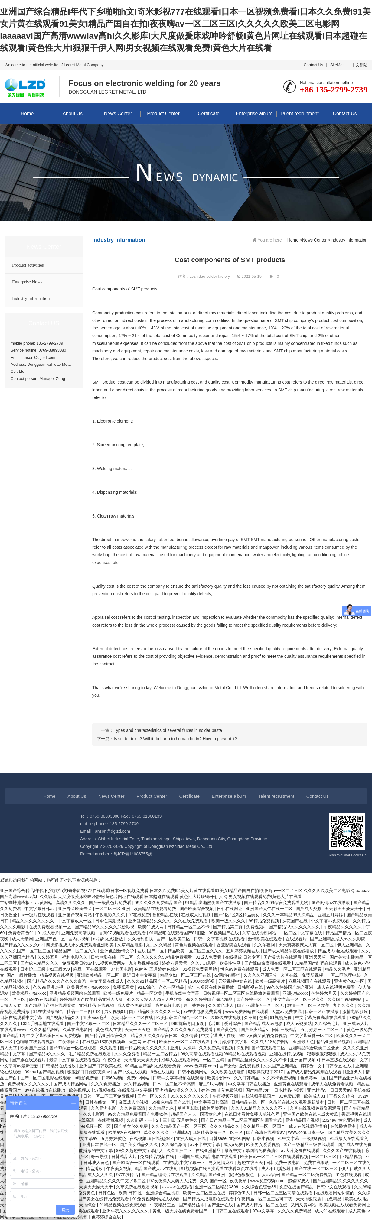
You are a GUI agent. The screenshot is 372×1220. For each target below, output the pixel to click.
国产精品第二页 (228, 926)
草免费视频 (232, 1090)
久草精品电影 (130, 945)
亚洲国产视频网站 (75, 914)
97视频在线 (105, 1090)
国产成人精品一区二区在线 (263, 1204)
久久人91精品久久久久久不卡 (259, 1108)
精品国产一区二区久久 (76, 951)
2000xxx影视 (203, 981)
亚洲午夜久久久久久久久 (126, 1211)
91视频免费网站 (110, 963)
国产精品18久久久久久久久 (295, 926)
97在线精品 (127, 1174)
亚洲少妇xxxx (295, 993)
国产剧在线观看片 (29, 1059)
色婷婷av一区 (313, 1078)
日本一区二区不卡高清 (174, 1084)
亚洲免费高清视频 (78, 932)
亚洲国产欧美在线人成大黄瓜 (311, 1114)
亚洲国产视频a (304, 1059)
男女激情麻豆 (221, 1162)
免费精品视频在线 (157, 1156)
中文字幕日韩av (40, 908)
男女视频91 (115, 1011)
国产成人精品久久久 (40, 963)
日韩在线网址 (230, 908)
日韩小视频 (264, 1138)
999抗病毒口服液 (188, 1023)
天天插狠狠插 (309, 1198)
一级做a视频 (314, 1138)
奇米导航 (100, 1156)
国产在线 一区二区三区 (316, 1168)
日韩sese (218, 1138)
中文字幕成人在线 (218, 1035)
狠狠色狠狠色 (242, 1174)
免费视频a (256, 926)
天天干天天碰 (138, 1029)
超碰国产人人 (184, 1114)
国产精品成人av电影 (264, 1023)
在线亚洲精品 (208, 1150)
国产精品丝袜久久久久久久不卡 (257, 1059)
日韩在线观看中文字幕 (22, 1017)
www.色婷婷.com (200, 1065)
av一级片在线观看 (38, 914)
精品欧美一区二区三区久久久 (196, 951)
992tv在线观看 (43, 999)
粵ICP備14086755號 (133, 854)
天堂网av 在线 (143, 1041)
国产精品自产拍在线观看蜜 (50, 1005)
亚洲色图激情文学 (117, 951)
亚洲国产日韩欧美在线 (101, 1065)
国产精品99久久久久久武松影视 (105, 926)
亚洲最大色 (303, 1041)
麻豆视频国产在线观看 (310, 981)
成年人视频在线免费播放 (211, 987)
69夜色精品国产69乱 (172, 1102)
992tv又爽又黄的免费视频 (263, 1035)
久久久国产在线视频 (342, 1150)
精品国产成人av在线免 (157, 1168)
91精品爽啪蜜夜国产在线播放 (213, 902)
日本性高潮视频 (110, 920)
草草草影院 (189, 1108)
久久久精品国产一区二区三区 (179, 1126)
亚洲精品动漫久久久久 (177, 1090)
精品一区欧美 (150, 993)
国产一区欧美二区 (173, 938)
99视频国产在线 (224, 932)
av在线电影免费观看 (203, 1011)
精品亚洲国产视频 (333, 1041)
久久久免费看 (127, 1053)
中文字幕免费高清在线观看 (321, 1017)
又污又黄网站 (304, 1204)
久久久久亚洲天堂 (261, 975)
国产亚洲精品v (255, 1029)
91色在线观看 (348, 1174)
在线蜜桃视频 (111, 1120)
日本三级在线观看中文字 (345, 1059)
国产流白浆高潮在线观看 (268, 963)
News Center (118, 113)
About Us (73, 113)
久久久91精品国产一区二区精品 (157, 981)
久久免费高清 (133, 1108)
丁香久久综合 (342, 1096)
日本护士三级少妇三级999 (45, 969)
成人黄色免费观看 (134, 1005)
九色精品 (334, 1198)
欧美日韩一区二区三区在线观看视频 (274, 1156)
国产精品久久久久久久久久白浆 (57, 981)
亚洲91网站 (240, 1138)
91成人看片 (48, 932)
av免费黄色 (84, 1192)
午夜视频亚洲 (226, 1096)
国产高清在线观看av (266, 1132)
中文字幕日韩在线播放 (250, 1084)
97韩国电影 (121, 969)
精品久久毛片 (338, 969)
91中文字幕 (288, 1138)
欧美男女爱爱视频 (263, 1144)
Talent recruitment (299, 113)
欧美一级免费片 (118, 993)
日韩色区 (107, 1192)
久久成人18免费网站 (270, 1041)
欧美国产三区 (33, 1047)
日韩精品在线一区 (248, 1102)
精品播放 (95, 1168)
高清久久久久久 (71, 902)
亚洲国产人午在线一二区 (270, 908)
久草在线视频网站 (259, 932)
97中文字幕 (264, 1211)
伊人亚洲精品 (350, 945)
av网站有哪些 (227, 975)
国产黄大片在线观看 (283, 957)
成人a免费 (234, 1144)
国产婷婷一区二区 (253, 999)
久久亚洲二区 (180, 1150)
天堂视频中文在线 (235, 981)
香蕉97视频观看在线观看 (123, 932)
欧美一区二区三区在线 (205, 1192)
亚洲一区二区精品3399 (217, 1186)
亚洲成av (181, 1132)
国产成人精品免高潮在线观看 (314, 1071)
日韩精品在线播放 (59, 1065)
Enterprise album (254, 113)
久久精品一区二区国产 (264, 1126)
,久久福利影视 (140, 938)
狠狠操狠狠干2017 (266, 1071)
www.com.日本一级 (306, 1132)
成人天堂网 (22, 938)
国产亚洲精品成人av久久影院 (338, 938)
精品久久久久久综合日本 (154, 1035)
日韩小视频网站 (193, 1071)
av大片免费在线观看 (301, 1150)
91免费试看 (290, 1096)
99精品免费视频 (264, 920)
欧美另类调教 (215, 1108)
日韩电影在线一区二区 (112, 957)
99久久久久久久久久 (190, 1096)
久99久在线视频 (226, 1017)
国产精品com (259, 1090)
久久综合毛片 (327, 1023)
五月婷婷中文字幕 (231, 1041)
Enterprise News (27, 281)
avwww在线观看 (177, 1186)
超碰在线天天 (250, 1162)
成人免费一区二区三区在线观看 (292, 969)
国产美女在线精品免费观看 (104, 1198)
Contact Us (313, 65)
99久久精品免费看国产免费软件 (138, 1114)
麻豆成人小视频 (134, 1102)
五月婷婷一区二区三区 (322, 1029)
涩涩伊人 (354, 1071)
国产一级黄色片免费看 (110, 902)
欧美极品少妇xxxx (29, 993)
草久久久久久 (157, 1132)
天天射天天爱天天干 (344, 908)
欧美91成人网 (151, 926)
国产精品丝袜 (192, 1204)
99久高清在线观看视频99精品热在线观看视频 (224, 1053)
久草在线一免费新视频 (302, 975)
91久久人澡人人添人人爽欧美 (155, 999)
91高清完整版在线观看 (84, 1132)
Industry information (31, 298)
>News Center (313, 240)
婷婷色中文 (312, 1065)
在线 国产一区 (151, 951)
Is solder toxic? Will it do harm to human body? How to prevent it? (175, 738)
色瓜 (263, 1017)
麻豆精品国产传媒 (29, 1217)
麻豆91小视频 (212, 1084)
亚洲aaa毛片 (95, 1017)
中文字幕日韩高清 (211, 1102)
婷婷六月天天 (175, 963)
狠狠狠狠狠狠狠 (322, 1053)
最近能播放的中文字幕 (92, 1150)
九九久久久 (344, 1005)
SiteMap (337, 65)
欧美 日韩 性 (131, 1192)
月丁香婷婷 (195, 1005)
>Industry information (347, 240)
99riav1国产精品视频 (44, 1071)
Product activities (28, 265)
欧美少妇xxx (219, 1078)
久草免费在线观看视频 (138, 1186)
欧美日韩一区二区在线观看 (185, 1041)
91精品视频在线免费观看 (123, 1204)
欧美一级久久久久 (228, 920)
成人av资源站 (299, 1023)
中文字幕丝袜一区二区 (312, 1035)
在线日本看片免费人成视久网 (252, 1114)
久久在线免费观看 (191, 920)
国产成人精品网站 (71, 1084)
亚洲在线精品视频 (287, 1053)
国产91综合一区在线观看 (73, 1047)
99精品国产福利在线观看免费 (153, 1065)
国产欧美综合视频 (197, 908)
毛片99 (214, 1023)
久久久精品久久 (225, 1126)
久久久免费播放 (106, 1084)
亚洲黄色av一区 (349, 981)
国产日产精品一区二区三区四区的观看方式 (242, 1120)
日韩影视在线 (250, 987)
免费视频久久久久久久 (29, 1084)
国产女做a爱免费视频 (240, 1065)
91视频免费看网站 (200, 969)
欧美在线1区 (357, 1198)
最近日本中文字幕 (140, 975)
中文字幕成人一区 (75, 920)
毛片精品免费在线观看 (90, 1053)
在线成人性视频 (196, 914)
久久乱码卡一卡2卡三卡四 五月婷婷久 (162, 1120)
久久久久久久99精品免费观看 (165, 957)
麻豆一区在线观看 (90, 969)
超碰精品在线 (165, 914)
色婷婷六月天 (324, 993)
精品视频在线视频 (57, 975)
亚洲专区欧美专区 (75, 908)
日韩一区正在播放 (322, 1011)
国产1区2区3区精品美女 (237, 914)
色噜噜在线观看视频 (35, 1041)
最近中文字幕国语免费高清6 (251, 1150)
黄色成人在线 (109, 1029)
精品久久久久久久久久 (33, 920)
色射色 (141, 969)
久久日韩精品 (247, 1078)
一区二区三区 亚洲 (113, 908)
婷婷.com (210, 1090)
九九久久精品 (159, 945)
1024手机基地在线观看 (42, 1023)
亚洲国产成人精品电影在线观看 (208, 1156)
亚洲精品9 (317, 1090)
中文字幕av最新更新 (20, 1065)
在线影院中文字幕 (135, 1090)
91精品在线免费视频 (69, 1217)
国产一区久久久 (152, 1096)
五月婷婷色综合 (164, 969)
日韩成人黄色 (96, 1162)
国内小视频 (79, 938)
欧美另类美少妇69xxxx (88, 987)
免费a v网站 (139, 1078)
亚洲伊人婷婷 (183, 1047)
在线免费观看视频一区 (50, 926)
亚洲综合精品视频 (163, 1192)
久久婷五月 (48, 957)
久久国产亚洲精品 (281, 1065)
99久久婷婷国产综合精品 (210, 999)
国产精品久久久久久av (22, 945)
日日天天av (340, 1090)
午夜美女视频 (119, 1168)
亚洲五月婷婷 (331, 914)
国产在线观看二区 (268, 1047)
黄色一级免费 (359, 1029)
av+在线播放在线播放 (45, 1090)
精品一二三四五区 (84, 1011)
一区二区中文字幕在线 (301, 932)
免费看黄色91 (21, 932)
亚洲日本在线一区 (99, 1144)
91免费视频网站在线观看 (156, 1198)
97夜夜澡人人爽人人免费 (173, 1180)
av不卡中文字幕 (205, 1144)
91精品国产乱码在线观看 (318, 963)
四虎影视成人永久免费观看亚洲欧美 (80, 945)
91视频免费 (281, 1017)
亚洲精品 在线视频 (97, 1005)
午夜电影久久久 (110, 914)
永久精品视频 (137, 1084)
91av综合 (147, 987)
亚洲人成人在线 (191, 1138)
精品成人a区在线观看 (338, 951)
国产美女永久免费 (131, 1126)
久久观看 (109, 1047)
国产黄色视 (227, 1029)
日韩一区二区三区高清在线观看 (283, 1192)
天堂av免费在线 (287, 1011)
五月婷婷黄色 (114, 1138)
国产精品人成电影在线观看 (209, 1198)
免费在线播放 (317, 1162)
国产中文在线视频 (130, 1071)
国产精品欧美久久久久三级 (155, 1011)
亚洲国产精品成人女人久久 (88, 1174)
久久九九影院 (204, 963)
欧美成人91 (315, 1096)
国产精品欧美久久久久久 (144, 1047)
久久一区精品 (172, 987)
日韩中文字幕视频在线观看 (220, 938)
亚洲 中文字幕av (82, 1138)
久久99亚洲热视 (48, 987)
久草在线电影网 (78, 1029)
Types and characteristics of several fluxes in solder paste (168, 730)
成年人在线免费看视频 (332, 1084)
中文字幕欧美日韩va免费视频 (54, 1035)
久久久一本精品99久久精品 (289, 914)
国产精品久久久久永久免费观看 (183, 1029)
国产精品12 (13, 1035)
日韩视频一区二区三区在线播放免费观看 (241, 993)
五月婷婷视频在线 (243, 951)
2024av (329, 1120)
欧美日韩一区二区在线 (132, 1017)
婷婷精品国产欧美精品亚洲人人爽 (92, 999)
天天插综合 (86, 1204)
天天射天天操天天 (141, 1059)
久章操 (250, 1017)
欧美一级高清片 (270, 981)
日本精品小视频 (289, 1090)
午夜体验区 (69, 1041)
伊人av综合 (268, 1174)
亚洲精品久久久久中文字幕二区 (116, 1180)
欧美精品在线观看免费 (155, 908)
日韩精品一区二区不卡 (189, 926)
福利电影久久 (75, 957)
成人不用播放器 (276, 1168)
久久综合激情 (174, 1144)
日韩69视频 (113, 1078)
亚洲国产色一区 (50, 938)
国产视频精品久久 (63, 1017)
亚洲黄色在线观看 (291, 1084)
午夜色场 (112, 1059)
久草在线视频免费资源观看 (316, 1108)
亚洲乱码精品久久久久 (150, 920)
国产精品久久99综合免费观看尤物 (276, 902)
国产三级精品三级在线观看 (309, 1144)
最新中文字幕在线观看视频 (75, 1059)
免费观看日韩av (77, 963)
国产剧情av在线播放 (331, 902)
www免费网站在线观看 (247, 1011)
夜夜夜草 (239, 1180)
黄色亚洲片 (349, 1120)
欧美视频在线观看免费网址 (344, 1204)
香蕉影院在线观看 (234, 945)
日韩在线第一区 (100, 1102)
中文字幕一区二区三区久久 (299, 999)
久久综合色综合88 (259, 1186)
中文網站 (359, 65)
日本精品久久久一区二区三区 (141, 1023)
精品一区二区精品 (160, 1053)
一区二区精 (214, 1059)
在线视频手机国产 (258, 1096)
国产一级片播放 (22, 975)
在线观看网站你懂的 (335, 1192)
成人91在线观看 (330, 1211)
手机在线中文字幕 (183, 993)
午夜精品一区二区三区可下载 (265, 1198)
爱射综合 (233, 1023)
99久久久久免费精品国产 (159, 902)
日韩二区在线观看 (232, 1211)
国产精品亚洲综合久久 (107, 1035)
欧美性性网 (231, 963)
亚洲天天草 (316, 957)
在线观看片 (297, 938)
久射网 (243, 1047)
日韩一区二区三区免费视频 (109, 1096)
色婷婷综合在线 (106, 1217)
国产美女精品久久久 (139, 1144)
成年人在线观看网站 (181, 1059)
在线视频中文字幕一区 (184, 1162)
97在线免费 (139, 914)
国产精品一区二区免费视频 (307, 1174)
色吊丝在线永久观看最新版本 (297, 1102)
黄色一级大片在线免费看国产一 (182, 1211)
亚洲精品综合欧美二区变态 (315, 1047)
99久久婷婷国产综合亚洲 (290, 987)
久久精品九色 (161, 1108)
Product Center (163, 113)
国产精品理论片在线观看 (165, 1174)
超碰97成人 (299, 1180)
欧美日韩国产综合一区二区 (182, 1017)
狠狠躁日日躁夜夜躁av (89, 1071)
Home (27, 113)
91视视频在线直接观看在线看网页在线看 (220, 1168)
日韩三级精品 (285, 1029)
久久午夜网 (265, 945)
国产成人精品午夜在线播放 (289, 951)
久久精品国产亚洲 (209, 1174)
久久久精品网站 (45, 1029)
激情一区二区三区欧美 (309, 1005)
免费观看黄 (124, 987)
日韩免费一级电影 (283, 1162)
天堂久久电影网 (90, 1114)
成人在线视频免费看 (336, 987)
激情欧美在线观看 (265, 938)
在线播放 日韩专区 (243, 957)
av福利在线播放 (108, 938)
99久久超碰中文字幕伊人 (140, 1150)
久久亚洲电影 (104, 1108)
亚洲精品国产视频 (302, 1120)
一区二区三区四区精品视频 (337, 1156)
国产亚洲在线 (220, 1204)
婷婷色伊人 (240, 1192)
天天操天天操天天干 (94, 1186)
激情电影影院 (355, 1011)
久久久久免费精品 (295, 1211)
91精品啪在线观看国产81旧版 (178, 932)
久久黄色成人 (221, 1005)
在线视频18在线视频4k (104, 1041)
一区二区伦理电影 (344, 975)
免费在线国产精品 (297, 1186)
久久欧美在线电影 (228, 1071)
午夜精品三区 (163, 1204)
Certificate (209, 113)
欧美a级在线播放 (125, 1132)
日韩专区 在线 (339, 1065)
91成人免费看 (209, 957)
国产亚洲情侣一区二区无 (261, 1005)
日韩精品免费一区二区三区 (218, 1132)
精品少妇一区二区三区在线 (186, 975)
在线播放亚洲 (343, 1126)
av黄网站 (44, 902)
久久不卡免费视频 (280, 1078)
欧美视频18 (80, 1090)
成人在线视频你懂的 (308, 1126)
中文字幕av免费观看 (331, 920)
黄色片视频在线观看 (194, 945)
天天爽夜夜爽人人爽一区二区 (307, 945)
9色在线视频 (163, 1071)
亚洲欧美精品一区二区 (98, 975)
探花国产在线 (295, 920)
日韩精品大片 (124, 1156)
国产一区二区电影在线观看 (46, 1078)
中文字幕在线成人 (107, 981)
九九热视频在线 (144, 963)
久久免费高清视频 (216, 1047)
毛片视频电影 (168, 1005)
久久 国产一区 (214, 1180)
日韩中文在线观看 (334, 1186)
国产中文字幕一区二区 (89, 1023)
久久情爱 (190, 1035)
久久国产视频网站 (345, 999)
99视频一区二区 (96, 1126)
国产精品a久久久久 (47, 1053)
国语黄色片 (211, 1114)
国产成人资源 (309, 908)
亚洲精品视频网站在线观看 (75, 993)
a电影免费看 (87, 1078)
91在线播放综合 (48, 1011)
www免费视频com (268, 1180)
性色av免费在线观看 (240, 969)
